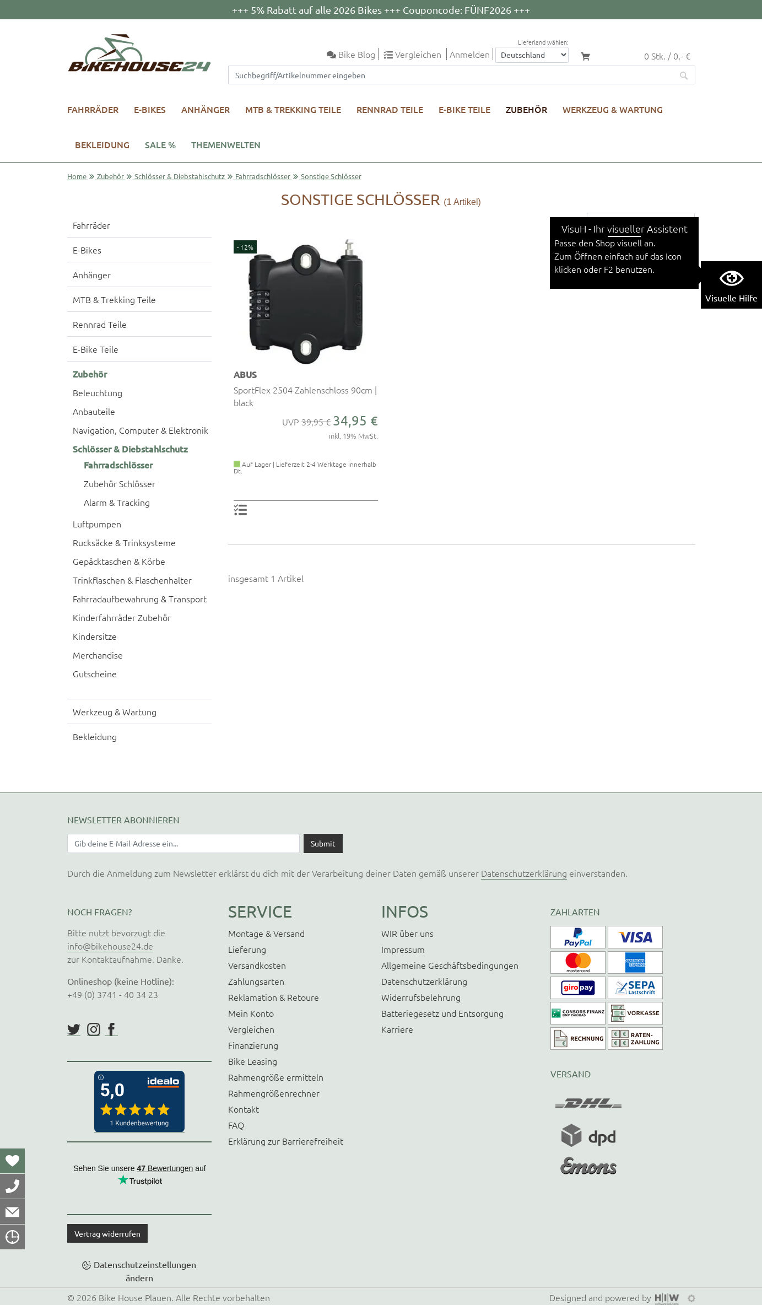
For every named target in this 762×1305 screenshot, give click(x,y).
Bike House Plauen (135, 1297)
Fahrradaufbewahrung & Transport (140, 598)
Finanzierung (253, 1045)
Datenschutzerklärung (524, 873)
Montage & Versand (266, 933)
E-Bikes (150, 109)
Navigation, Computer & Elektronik (140, 430)
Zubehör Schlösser (119, 483)
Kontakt (243, 1109)
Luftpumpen (97, 523)
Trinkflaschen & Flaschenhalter (132, 580)
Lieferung (247, 949)
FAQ (236, 1125)
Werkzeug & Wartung (613, 109)
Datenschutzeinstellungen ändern (145, 1271)
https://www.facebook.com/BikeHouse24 (111, 1029)
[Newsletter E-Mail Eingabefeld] (183, 843)
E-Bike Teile (464, 109)
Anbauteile (94, 411)
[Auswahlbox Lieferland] (532, 55)
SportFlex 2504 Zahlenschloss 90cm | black (305, 396)
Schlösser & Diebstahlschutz (179, 176)
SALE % (160, 144)
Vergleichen (251, 1029)
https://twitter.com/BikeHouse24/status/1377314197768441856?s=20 (73, 1029)
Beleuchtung (97, 392)
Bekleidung (102, 144)
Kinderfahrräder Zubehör (122, 617)
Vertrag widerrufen (107, 1233)
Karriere (397, 1029)
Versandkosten (257, 965)
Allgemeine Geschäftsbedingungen (449, 965)
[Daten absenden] (323, 843)
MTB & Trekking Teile (293, 109)
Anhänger (205, 109)
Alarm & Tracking (117, 502)
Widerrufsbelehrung (421, 997)
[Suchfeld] (450, 75)
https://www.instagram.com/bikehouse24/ (93, 1029)
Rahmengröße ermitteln (275, 1077)
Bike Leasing (252, 1061)
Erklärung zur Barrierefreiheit (285, 1141)
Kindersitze (95, 636)
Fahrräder (92, 109)
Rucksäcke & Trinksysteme (124, 542)
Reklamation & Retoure (273, 997)
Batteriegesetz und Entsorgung (442, 1013)
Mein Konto (251, 1013)
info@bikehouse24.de (110, 946)
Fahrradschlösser (262, 176)
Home (77, 176)
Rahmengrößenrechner (274, 1093)
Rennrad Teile (389, 109)
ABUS (245, 374)
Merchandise (98, 655)
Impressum (403, 949)
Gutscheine (95, 673)
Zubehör (526, 109)
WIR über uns (407, 933)
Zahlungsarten (256, 981)
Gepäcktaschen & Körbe (119, 561)
